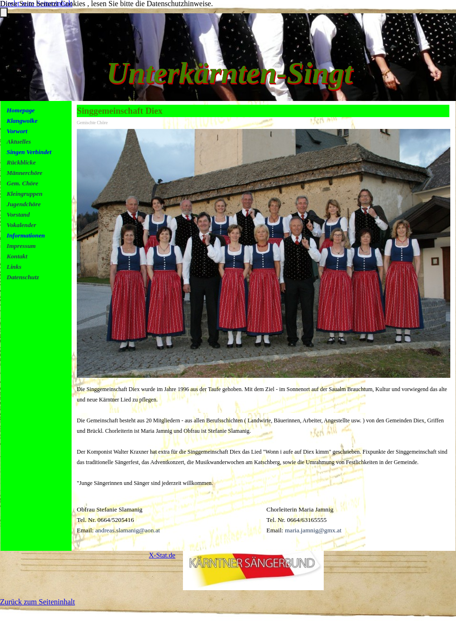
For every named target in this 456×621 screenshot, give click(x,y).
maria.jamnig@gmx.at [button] (313, 530)
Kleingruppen (25, 193)
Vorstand (18, 214)
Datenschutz (23, 277)
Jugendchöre (24, 204)
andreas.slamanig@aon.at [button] (127, 530)
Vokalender (21, 224)
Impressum (21, 245)
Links (14, 266)
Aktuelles (19, 141)
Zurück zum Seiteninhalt (37, 602)
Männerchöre (25, 172)
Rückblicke (21, 162)
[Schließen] (4, 13)
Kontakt (17, 256)
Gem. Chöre (22, 183)
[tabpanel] (39, 204)
